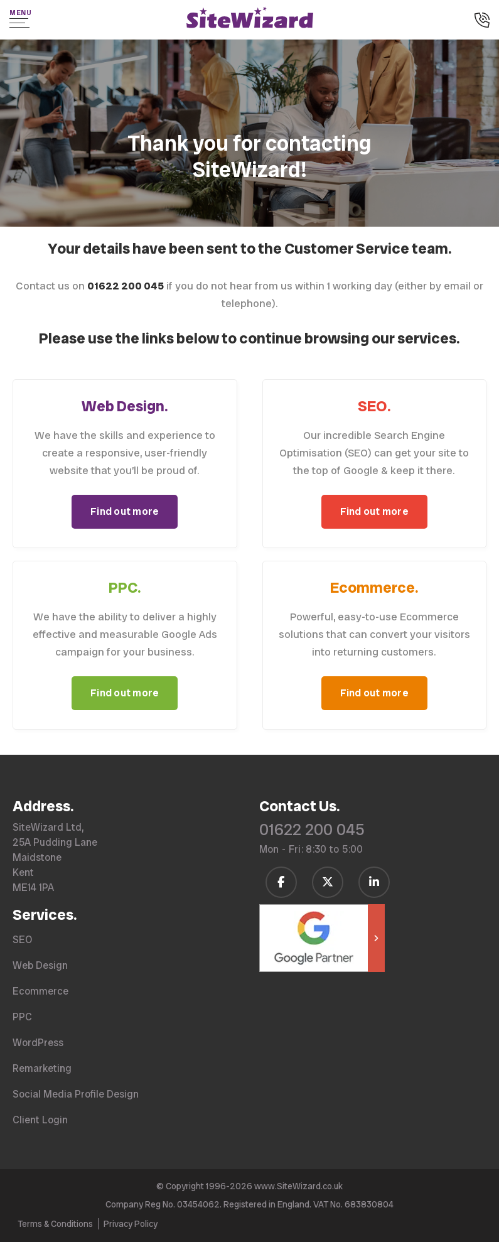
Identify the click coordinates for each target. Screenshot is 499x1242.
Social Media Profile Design (76, 1094)
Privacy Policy (131, 1223)
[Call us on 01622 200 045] (482, 21)
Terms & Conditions (55, 1223)
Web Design (40, 965)
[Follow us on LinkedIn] (374, 882)
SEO (22, 939)
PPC (22, 1016)
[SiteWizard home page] (249, 19)
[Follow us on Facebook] (281, 882)
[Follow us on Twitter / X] (327, 882)
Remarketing (42, 1068)
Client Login (40, 1119)
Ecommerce (40, 991)
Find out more (124, 511)
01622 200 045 (312, 829)
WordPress (38, 1042)
